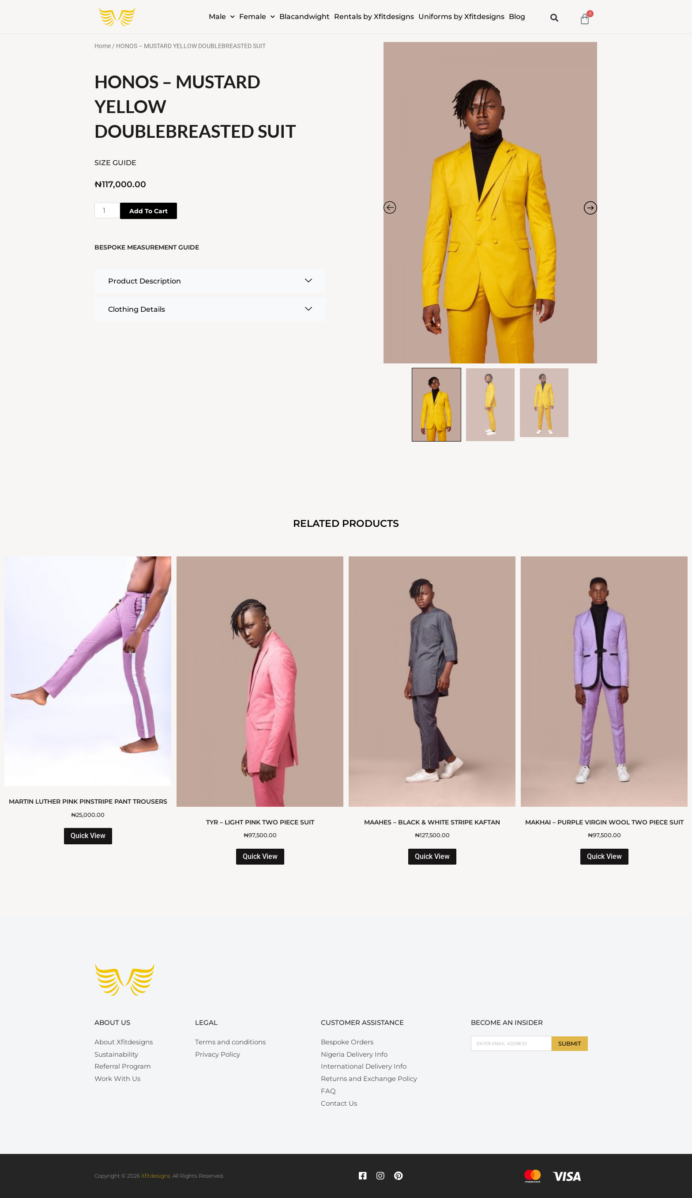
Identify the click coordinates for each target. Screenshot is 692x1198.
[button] (554, 17)
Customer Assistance (362, 1022)
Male (222, 16)
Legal (206, 1022)
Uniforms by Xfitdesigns (461, 16)
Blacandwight (304, 16)
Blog (517, 16)
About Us (112, 1022)
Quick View (88, 835)
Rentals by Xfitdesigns (374, 16)
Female (257, 16)
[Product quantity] (107, 210)
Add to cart (148, 211)
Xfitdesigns (155, 1175)
